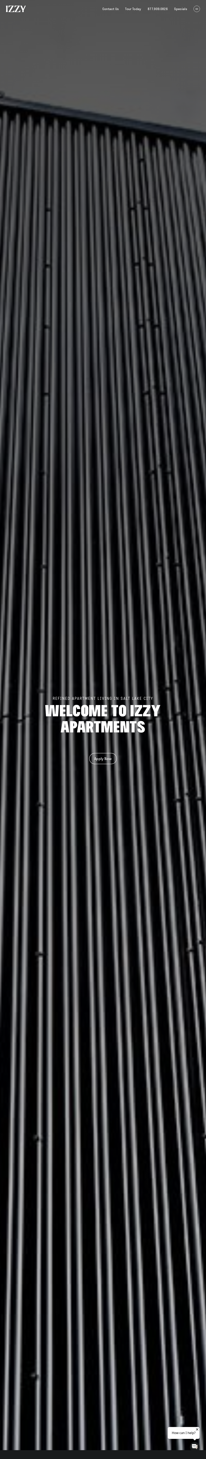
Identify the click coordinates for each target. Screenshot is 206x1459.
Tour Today (133, 8)
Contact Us (110, 8)
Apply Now (103, 758)
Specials (180, 8)
